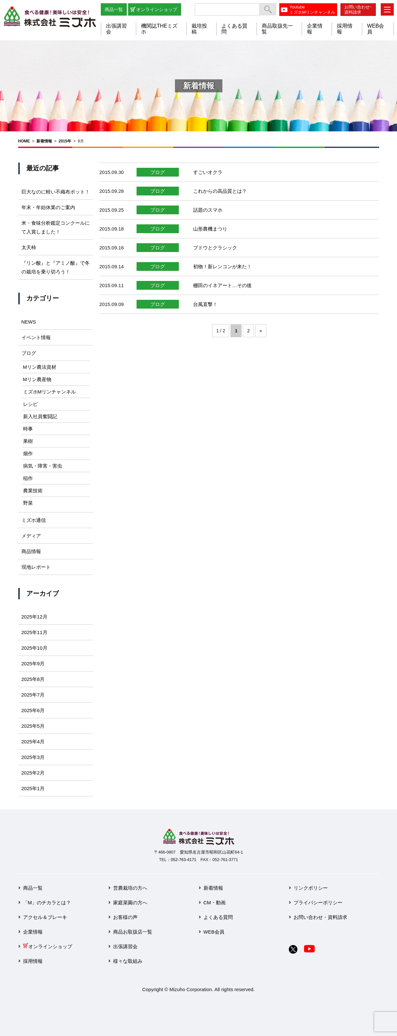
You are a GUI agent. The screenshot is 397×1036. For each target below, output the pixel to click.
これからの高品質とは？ (220, 191)
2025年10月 (34, 648)
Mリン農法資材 (40, 367)
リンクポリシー (311, 888)
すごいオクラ (207, 172)
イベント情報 (36, 337)
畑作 (28, 453)
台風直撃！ (205, 304)
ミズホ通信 (33, 520)
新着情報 (44, 141)
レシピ (30, 404)
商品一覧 (114, 9)
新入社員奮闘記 (40, 416)
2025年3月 (33, 757)
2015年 (65, 141)
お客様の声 (125, 917)
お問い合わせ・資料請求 (320, 917)
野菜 (28, 503)
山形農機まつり (210, 229)
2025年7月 (33, 694)
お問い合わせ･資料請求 (358, 10)
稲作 (28, 478)
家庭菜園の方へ (130, 902)
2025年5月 (33, 726)
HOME (24, 141)
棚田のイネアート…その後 (222, 285)
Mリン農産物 (37, 379)
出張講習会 (125, 946)
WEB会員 (214, 932)
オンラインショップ (156, 9)
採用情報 (33, 961)
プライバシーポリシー (318, 902)
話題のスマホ (207, 210)
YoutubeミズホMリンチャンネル (312, 10)
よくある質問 (218, 917)
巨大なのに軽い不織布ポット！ (55, 191)
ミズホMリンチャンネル (49, 391)
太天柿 (28, 247)
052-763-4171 (183, 859)
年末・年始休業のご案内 (48, 207)
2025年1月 (33, 788)
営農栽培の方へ (130, 888)
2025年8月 (33, 679)
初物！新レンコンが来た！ (222, 266)
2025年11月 (34, 632)
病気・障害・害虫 (42, 466)
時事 (28, 429)
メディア (31, 535)
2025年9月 (33, 663)
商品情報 (31, 551)
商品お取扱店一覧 (132, 932)
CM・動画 (215, 902)
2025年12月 (34, 616)
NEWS (28, 322)
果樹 (28, 441)
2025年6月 (33, 710)
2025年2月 (33, 773)
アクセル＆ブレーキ (45, 917)
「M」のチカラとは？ (47, 902)
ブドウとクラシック (215, 247)
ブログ (157, 172)
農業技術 (33, 490)
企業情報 (33, 932)
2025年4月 (33, 741)
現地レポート (36, 567)
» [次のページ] (260, 330)
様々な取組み (127, 961)
